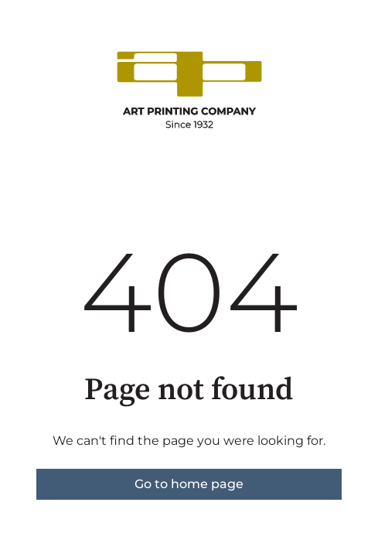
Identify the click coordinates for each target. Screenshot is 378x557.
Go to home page (189, 484)
